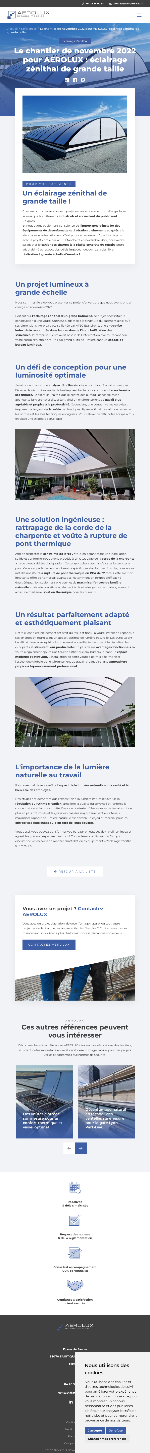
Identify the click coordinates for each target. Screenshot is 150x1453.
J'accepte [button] (95, 1430)
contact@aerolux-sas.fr (126, 3)
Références (29, 29)
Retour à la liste (75, 871)
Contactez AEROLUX (49, 944)
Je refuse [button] (116, 1430)
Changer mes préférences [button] (107, 1439)
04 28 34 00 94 (93, 3)
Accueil (12, 29)
